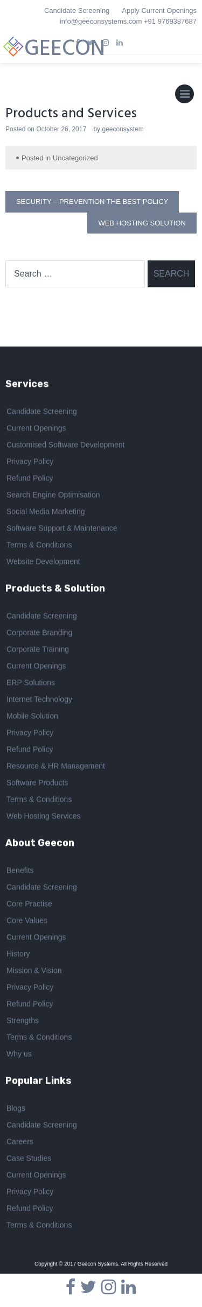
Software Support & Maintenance (61, 529)
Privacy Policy (29, 462)
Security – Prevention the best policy (92, 201)
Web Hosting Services (43, 817)
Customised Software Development (65, 446)
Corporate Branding (39, 634)
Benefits (20, 871)
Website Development (43, 563)
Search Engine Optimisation (53, 496)
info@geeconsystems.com (101, 21)
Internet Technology (39, 700)
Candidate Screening (76, 10)
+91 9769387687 (170, 21)
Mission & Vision (33, 971)
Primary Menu (184, 96)
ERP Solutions (30, 684)
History (18, 954)
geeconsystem (122, 129)
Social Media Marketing (45, 512)
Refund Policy (29, 479)
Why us (19, 1054)
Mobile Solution (32, 717)
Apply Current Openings (159, 10)
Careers (19, 1142)
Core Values (26, 921)
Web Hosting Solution (142, 223)
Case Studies (28, 1159)
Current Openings (36, 429)
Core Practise (29, 904)
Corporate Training (37, 650)
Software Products (37, 784)
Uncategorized (75, 158)
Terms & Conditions (39, 546)
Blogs (15, 1109)
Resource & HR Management (55, 767)
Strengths (22, 1021)
